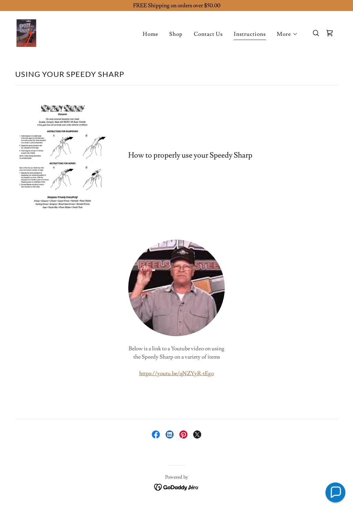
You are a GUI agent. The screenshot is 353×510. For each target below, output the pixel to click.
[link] (26, 31)
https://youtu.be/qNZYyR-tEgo (176, 373)
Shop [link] (176, 34)
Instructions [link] (250, 34)
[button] (287, 34)
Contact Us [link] (208, 34)
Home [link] (150, 34)
